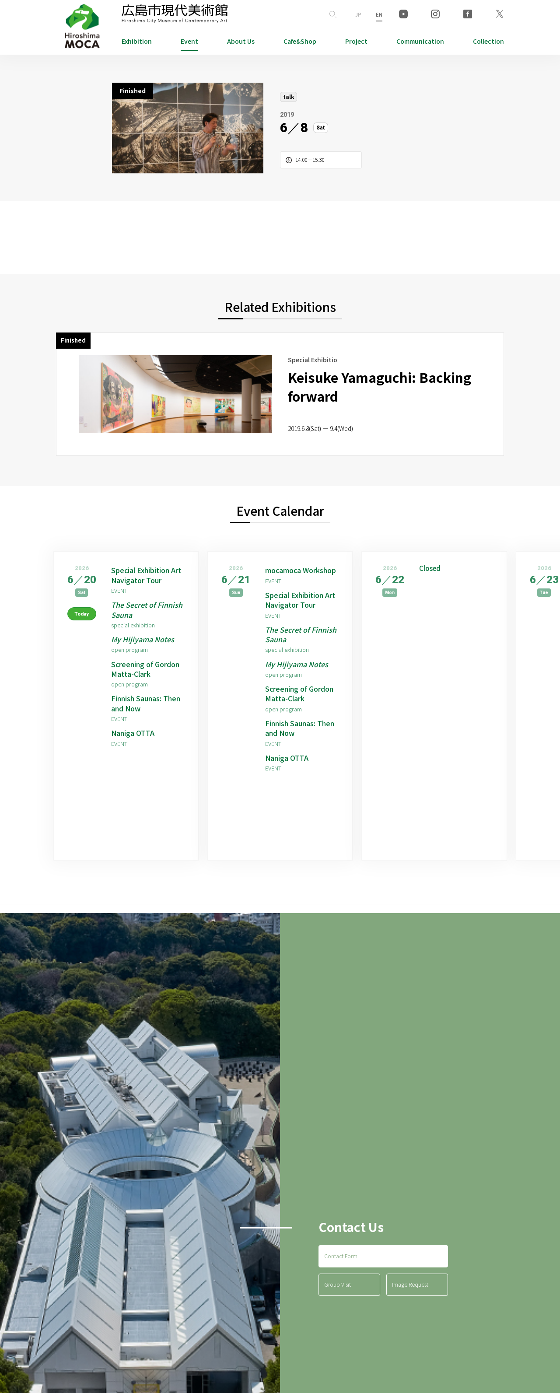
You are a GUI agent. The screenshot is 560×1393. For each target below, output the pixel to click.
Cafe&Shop (300, 41)
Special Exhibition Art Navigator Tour (146, 575)
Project (356, 41)
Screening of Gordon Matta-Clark (145, 669)
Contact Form (340, 1256)
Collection (488, 41)
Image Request (410, 1284)
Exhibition (137, 41)
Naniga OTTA (132, 733)
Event (189, 41)
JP (358, 14)
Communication (420, 41)
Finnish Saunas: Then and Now (145, 704)
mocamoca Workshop (300, 570)
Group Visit (337, 1284)
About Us (241, 41)
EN (379, 14)
